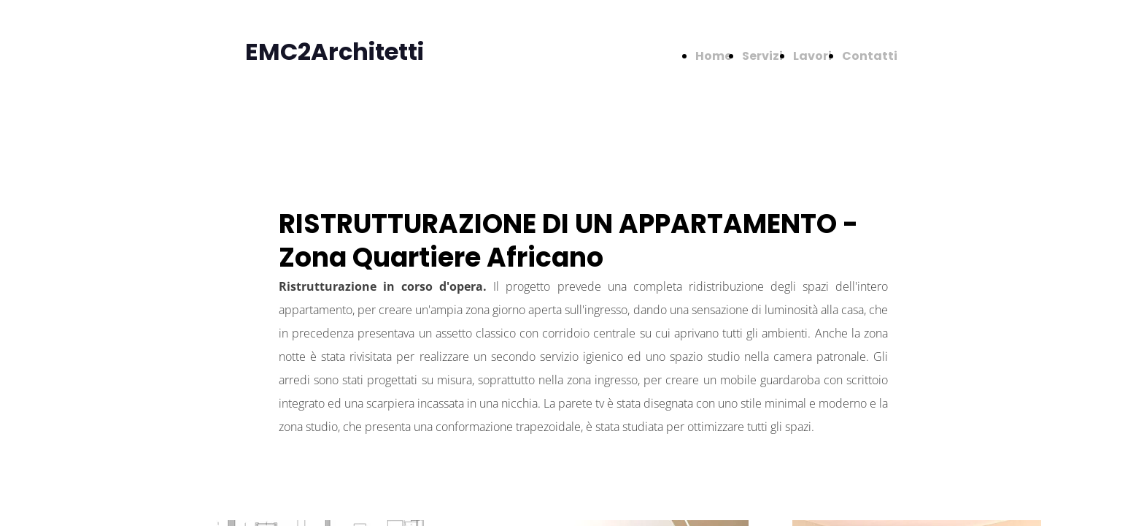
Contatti (869, 55)
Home (713, 55)
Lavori (812, 55)
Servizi (762, 55)
